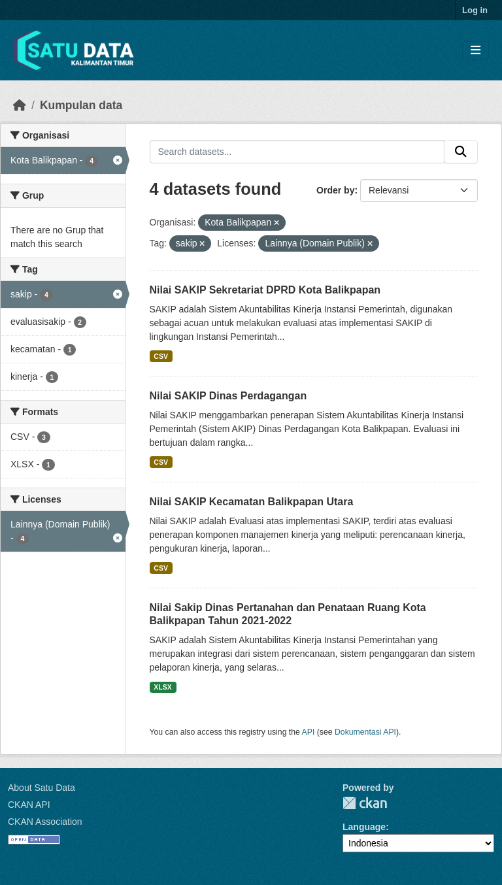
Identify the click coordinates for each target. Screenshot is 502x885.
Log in (475, 10)
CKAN (365, 803)
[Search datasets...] (297, 151)
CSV (161, 356)
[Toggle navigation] (475, 50)
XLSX (162, 687)
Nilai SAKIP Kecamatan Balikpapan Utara (252, 501)
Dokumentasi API (365, 732)
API (308, 732)
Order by (335, 190)
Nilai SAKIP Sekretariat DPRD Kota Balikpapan (265, 289)
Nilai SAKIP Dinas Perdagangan (228, 395)
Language (364, 827)
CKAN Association (45, 821)
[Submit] (461, 151)
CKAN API (29, 804)
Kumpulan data (81, 105)
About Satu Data (41, 787)
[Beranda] (19, 105)
